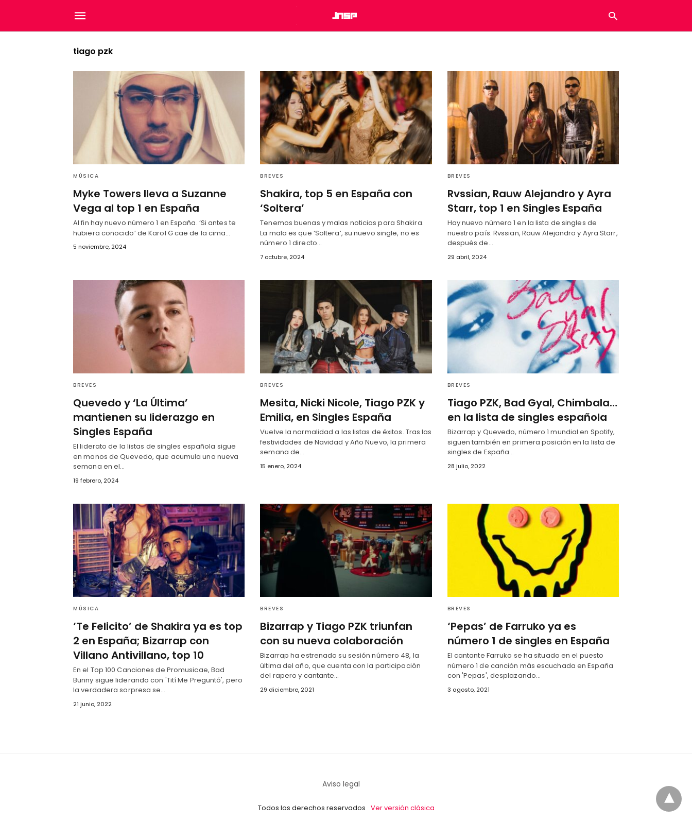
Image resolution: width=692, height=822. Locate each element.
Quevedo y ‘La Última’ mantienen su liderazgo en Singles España (158, 410)
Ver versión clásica (403, 793)
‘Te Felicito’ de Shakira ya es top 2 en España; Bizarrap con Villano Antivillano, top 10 (157, 625)
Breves (272, 176)
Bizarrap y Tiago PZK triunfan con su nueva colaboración (344, 618)
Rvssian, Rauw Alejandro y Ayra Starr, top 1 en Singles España (528, 200)
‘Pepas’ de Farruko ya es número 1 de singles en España (530, 618)
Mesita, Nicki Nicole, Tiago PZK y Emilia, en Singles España (341, 410)
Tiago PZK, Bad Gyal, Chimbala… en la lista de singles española (530, 410)
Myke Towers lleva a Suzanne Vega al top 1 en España (148, 200)
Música (86, 176)
